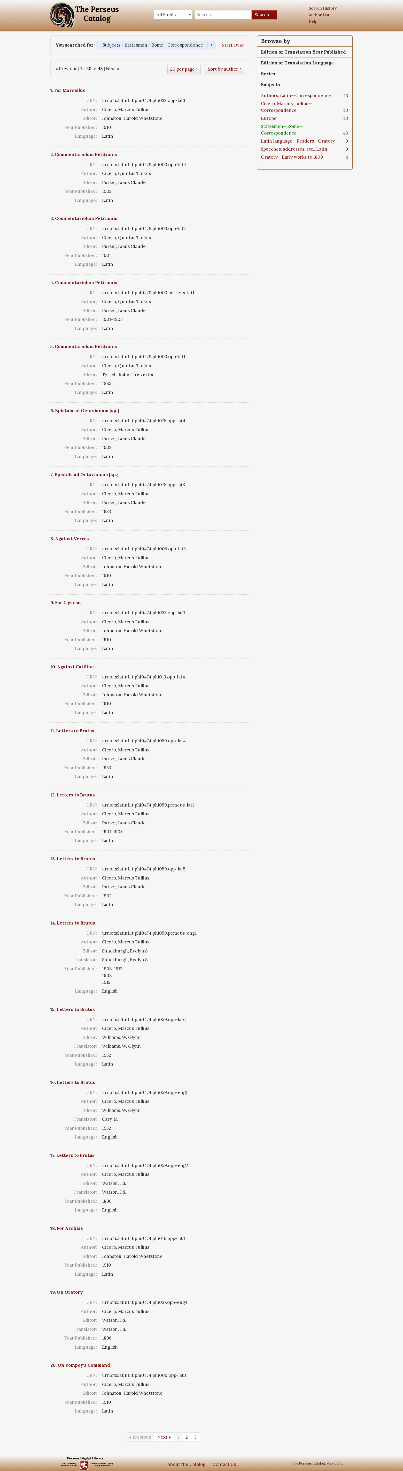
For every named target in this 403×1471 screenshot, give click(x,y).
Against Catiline (75, 667)
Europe (268, 118)
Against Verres (72, 539)
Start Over (233, 45)
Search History (323, 8)
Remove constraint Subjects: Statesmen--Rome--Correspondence (211, 45)
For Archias (70, 1228)
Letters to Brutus (75, 731)
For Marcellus (69, 90)
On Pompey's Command (84, 1365)
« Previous (140, 1437)
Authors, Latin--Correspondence (296, 95)
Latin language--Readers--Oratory (298, 141)
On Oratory (70, 1292)
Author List (319, 14)
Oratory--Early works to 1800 (292, 157)
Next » (112, 68)
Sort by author (223, 69)
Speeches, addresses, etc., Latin (294, 149)
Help (313, 21)
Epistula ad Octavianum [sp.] (87, 410)
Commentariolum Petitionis (86, 154)
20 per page (182, 69)
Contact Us (224, 1464)
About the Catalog (186, 1464)
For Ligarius (68, 602)
